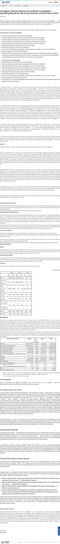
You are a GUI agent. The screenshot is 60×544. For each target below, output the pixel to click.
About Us (20, 542)
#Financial (2, 532)
